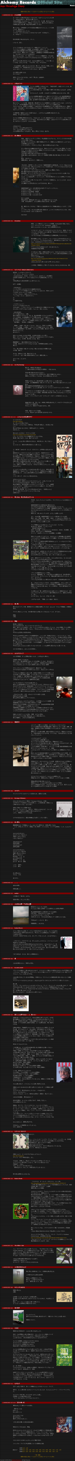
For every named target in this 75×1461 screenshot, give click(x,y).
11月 (23, 1448)
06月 (40, 1450)
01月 (23, 1450)
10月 (53, 1450)
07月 (43, 1450)
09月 (50, 1450)
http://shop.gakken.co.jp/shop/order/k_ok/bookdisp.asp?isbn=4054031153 (48, 1183)
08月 (47, 1450)
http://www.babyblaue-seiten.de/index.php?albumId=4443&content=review (49, 1237)
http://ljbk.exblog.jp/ (18, 421)
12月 (27, 1448)
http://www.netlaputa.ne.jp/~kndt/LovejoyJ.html (24, 434)
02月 (27, 1450)
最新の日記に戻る (25, 11)
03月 (30, 1450)
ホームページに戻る (49, 11)
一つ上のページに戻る (37, 11)
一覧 (36, 1455)
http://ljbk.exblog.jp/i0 (18, 1156)
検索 (39, 1455)
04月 (33, 1450)
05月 (37, 1450)
